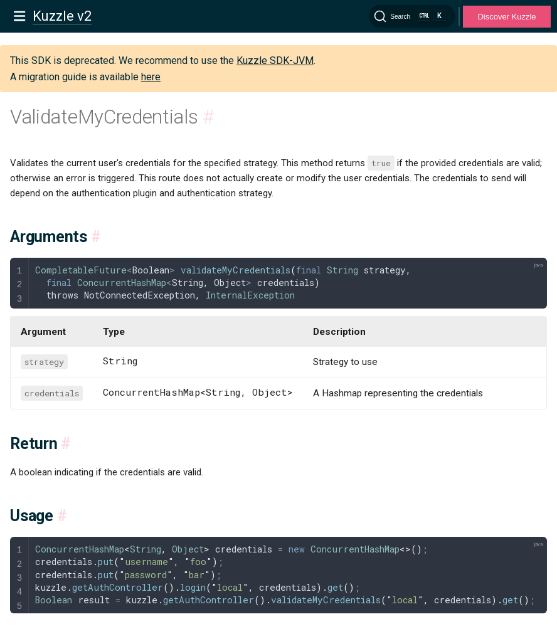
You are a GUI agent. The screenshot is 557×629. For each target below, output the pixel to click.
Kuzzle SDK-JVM (275, 60)
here (151, 77)
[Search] (412, 16)
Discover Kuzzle (506, 16)
